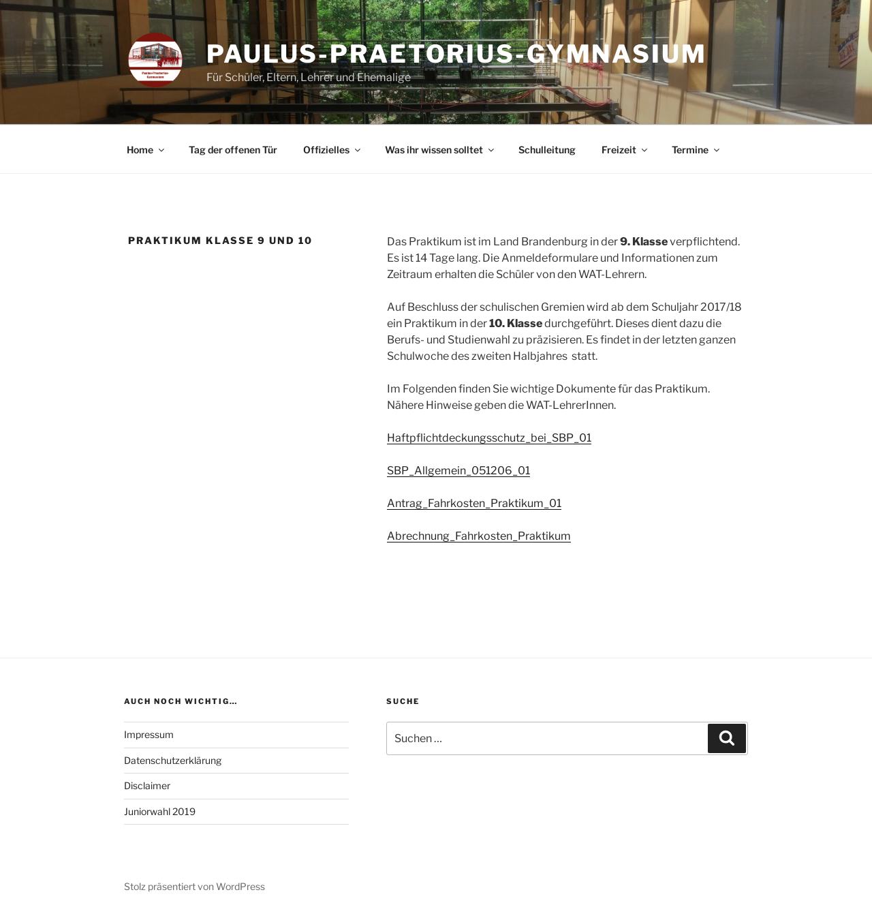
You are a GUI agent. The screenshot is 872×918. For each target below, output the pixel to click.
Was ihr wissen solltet (440, 149)
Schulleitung (547, 149)
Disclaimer (147, 785)
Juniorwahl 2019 (160, 811)
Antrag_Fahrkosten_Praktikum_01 (474, 503)
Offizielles (332, 149)
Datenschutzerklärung (172, 760)
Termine (696, 149)
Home (146, 149)
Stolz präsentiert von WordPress (194, 886)
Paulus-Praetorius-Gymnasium (456, 54)
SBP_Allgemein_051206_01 (458, 470)
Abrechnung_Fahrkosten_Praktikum (479, 536)
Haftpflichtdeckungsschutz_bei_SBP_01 (489, 437)
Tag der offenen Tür (233, 149)
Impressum (149, 734)
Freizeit (625, 149)
